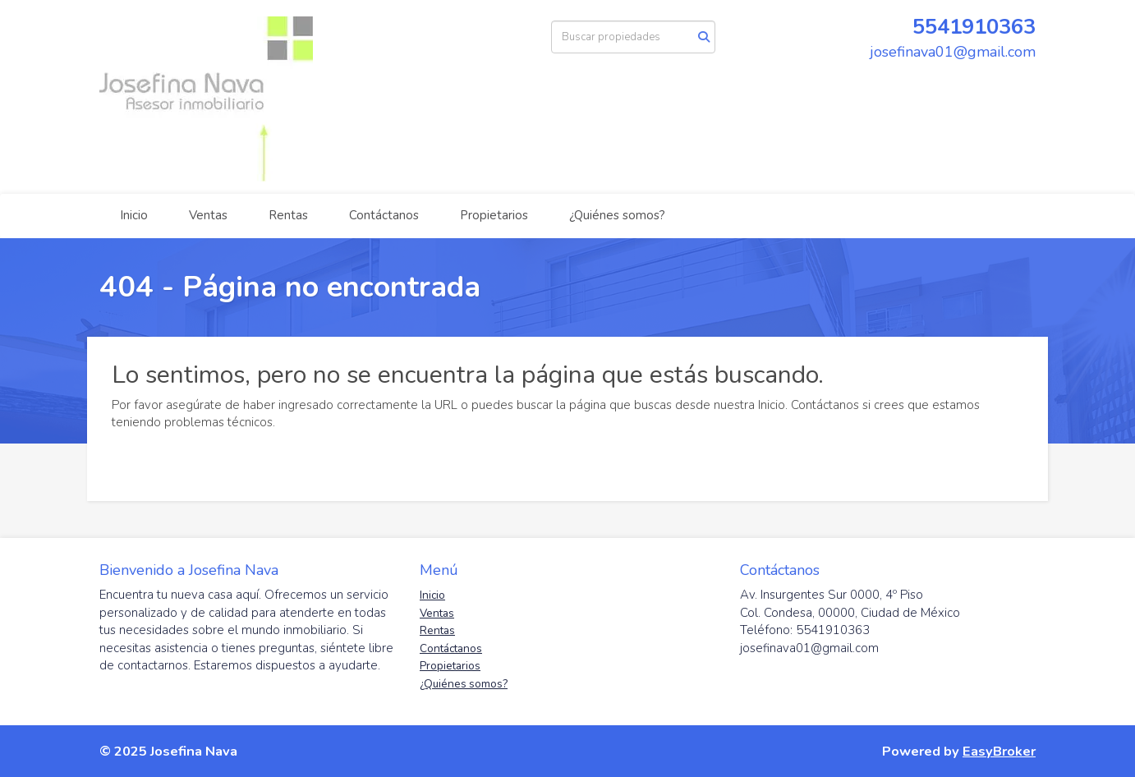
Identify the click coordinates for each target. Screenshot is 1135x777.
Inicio (134, 215)
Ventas (208, 215)
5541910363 (974, 26)
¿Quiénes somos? (617, 215)
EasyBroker (999, 751)
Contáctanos (384, 215)
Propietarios (494, 215)
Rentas (288, 215)
